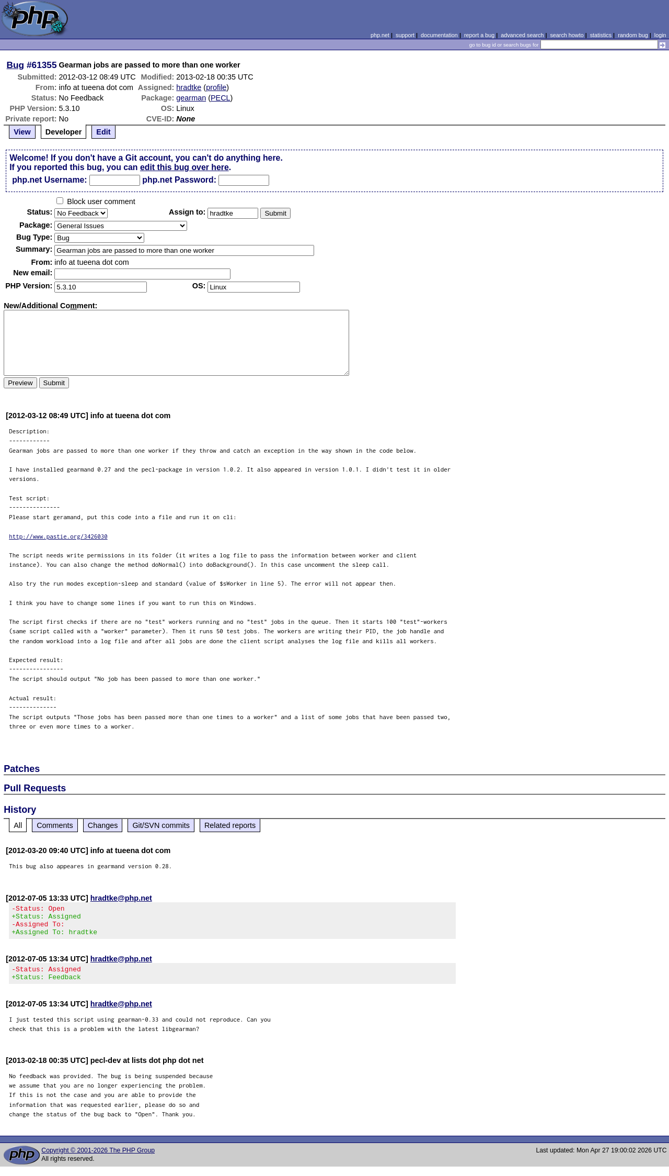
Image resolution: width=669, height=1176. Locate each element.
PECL (220, 98)
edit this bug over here (184, 167)
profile (216, 87)
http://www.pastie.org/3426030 (58, 536)
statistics (601, 35)
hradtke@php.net (121, 898)
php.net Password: (179, 179)
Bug (16, 65)
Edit (103, 132)
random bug (633, 35)
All (18, 825)
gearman (191, 98)
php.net (380, 35)
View (22, 132)
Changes (103, 825)
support (405, 35)
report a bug (479, 35)
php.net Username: (49, 179)
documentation (439, 35)
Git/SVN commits (161, 825)
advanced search (522, 35)
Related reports (230, 825)
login (660, 35)
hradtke (188, 87)
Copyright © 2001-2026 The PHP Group (98, 1159)
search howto (566, 35)
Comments (55, 825)
